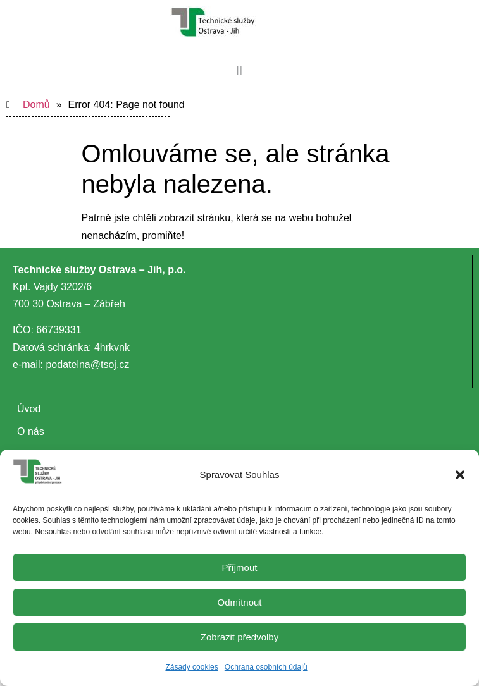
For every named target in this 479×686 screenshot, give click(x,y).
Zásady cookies (191, 667)
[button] (460, 475)
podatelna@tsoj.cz (87, 364)
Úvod (28, 408)
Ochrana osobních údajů (266, 667)
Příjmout (240, 567)
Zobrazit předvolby (239, 637)
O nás (30, 431)
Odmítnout (239, 602)
